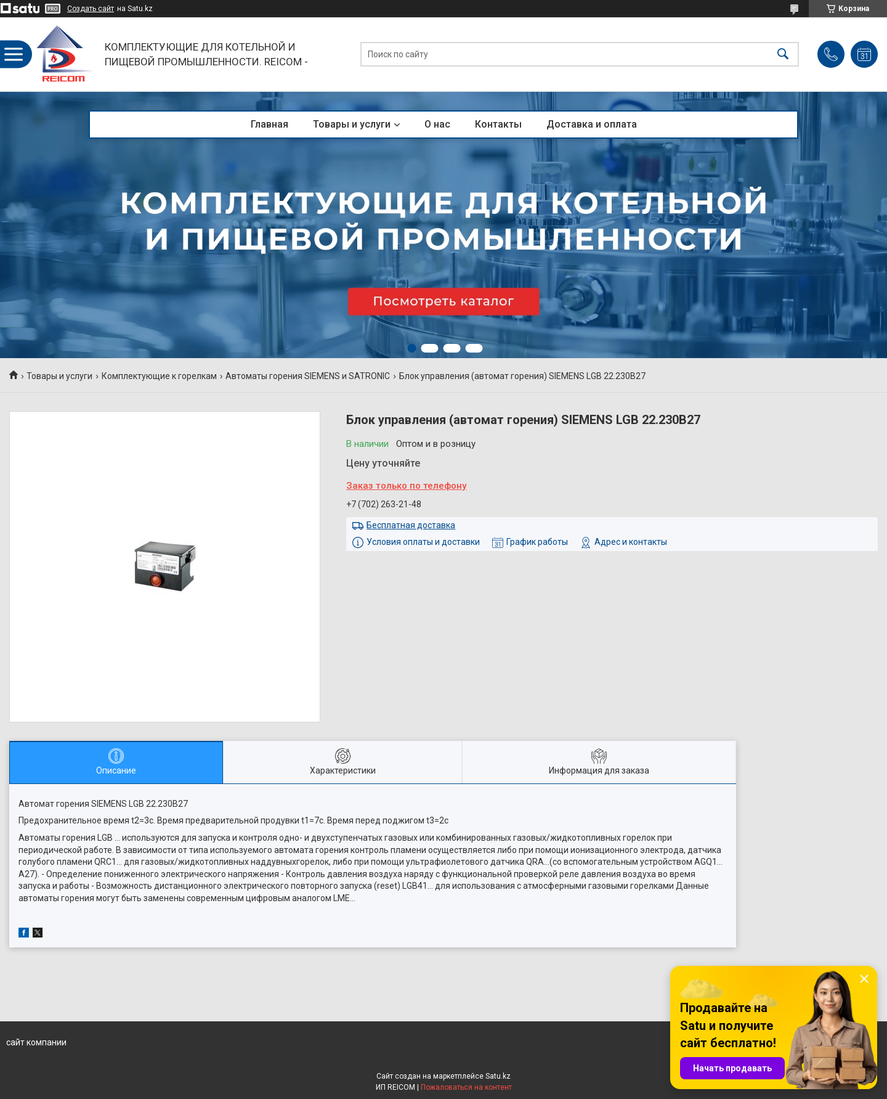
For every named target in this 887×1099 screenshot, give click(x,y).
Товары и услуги (352, 124)
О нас (437, 124)
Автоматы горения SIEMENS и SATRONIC (307, 376)
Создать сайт (90, 8)
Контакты (498, 124)
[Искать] (783, 54)
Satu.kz (498, 1076)
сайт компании (36, 1042)
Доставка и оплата (591, 124)
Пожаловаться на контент (466, 1087)
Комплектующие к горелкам (159, 376)
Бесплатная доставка (411, 525)
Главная (269, 124)
